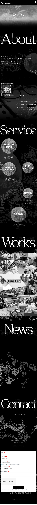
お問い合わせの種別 (4, 466)
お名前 (2, 452)
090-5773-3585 (10, 61)
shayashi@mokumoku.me (11, 63)
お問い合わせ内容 (4, 471)
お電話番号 (3, 456)
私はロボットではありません (7, 482)
